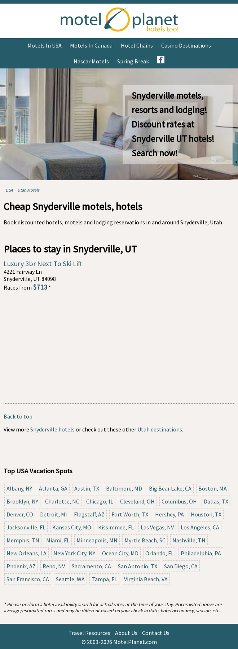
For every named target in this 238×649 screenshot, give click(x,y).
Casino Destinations (186, 45)
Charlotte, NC (62, 501)
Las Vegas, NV (157, 527)
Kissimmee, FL (116, 527)
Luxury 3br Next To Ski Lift (43, 263)
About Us (126, 632)
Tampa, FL (104, 579)
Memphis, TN (22, 540)
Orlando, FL (159, 553)
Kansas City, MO (71, 527)
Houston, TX (206, 514)
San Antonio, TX (137, 566)
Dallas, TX (216, 501)
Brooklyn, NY (22, 501)
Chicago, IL (99, 501)
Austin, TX (86, 488)
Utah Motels (28, 190)
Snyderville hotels (52, 429)
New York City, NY (74, 553)
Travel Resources (89, 632)
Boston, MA (212, 488)
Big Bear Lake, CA (170, 488)
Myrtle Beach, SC (145, 540)
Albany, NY (19, 488)
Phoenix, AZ (21, 566)
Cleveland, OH (137, 501)
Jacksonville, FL (25, 527)
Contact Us (155, 632)
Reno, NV (54, 566)
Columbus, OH (179, 501)
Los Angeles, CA (200, 527)
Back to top (18, 416)
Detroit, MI (53, 514)
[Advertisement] (119, 349)
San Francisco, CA (27, 579)
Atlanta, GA (53, 488)
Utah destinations (159, 429)
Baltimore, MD (124, 488)
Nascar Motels (91, 61)
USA (9, 190)
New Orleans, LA (26, 553)
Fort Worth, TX (129, 514)
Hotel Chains (137, 45)
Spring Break (133, 61)
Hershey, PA (169, 514)
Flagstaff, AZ (89, 514)
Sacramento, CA (91, 566)
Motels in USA (44, 45)
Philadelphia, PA (201, 553)
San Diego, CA (181, 566)
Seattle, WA (70, 579)
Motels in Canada (91, 45)
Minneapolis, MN (97, 540)
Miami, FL (58, 540)
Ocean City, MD (120, 553)
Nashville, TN (189, 540)
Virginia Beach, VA (146, 579)
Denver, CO (19, 514)
